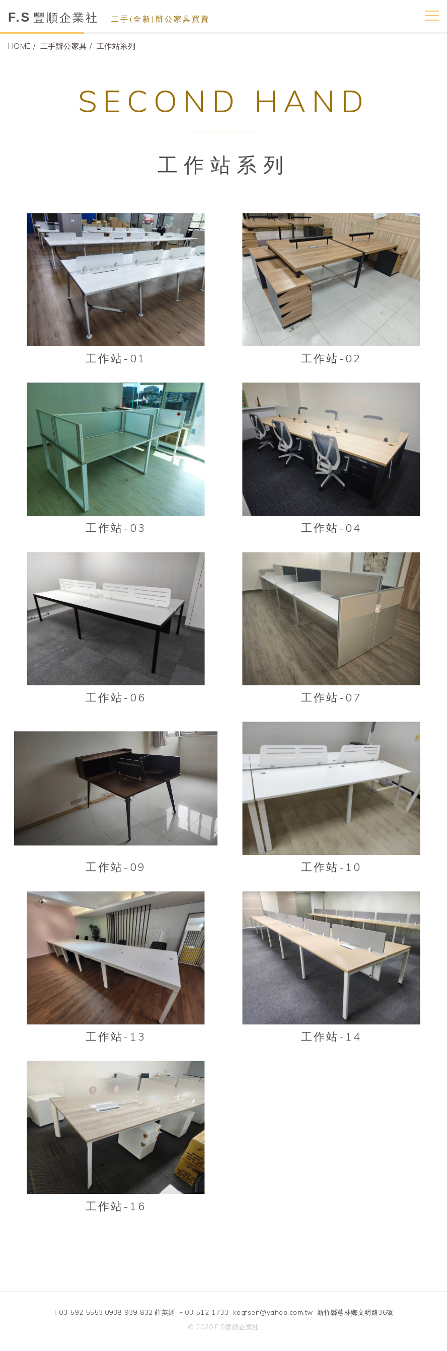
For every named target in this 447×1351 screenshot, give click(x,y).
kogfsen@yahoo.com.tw (273, 1312)
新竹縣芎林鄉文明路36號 (355, 1312)
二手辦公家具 (63, 46)
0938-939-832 (129, 1312)
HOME (19, 46)
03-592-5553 (81, 1312)
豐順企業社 (109, 17)
